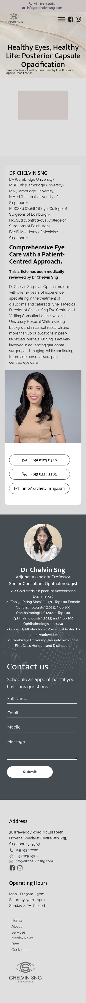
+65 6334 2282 (44, 3)
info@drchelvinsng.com (44, 7)
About (16, 926)
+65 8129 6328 (26, 856)
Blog (15, 944)
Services (18, 932)
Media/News (22, 938)
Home (8, 70)
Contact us (20, 950)
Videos (19, 70)
